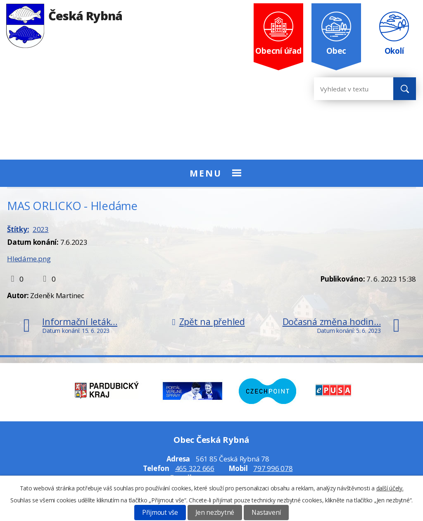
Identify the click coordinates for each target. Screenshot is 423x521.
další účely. (390, 488)
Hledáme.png (28, 258)
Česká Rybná (64, 15)
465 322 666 (194, 468)
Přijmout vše (160, 512)
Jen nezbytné (214, 512)
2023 (41, 229)
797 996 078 (272, 468)
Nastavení (266, 512)
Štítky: (18, 229)
